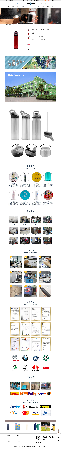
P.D (58, 432)
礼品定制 (18, 6)
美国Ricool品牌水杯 (20, 436)
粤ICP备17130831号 (42, 446)
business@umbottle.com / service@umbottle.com (33, 0)
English (53, 0)
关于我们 (38, 6)
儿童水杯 (18, 441)
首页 (8, 6)
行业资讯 (48, 6)
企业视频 (43, 6)
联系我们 (52, 6)
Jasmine (58, 429)
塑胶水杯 (10, 24)
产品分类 (13, 6)
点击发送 (38, 438)
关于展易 (8, 436)
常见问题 (23, 6)
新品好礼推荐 (48, 0)
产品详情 (13, 24)
